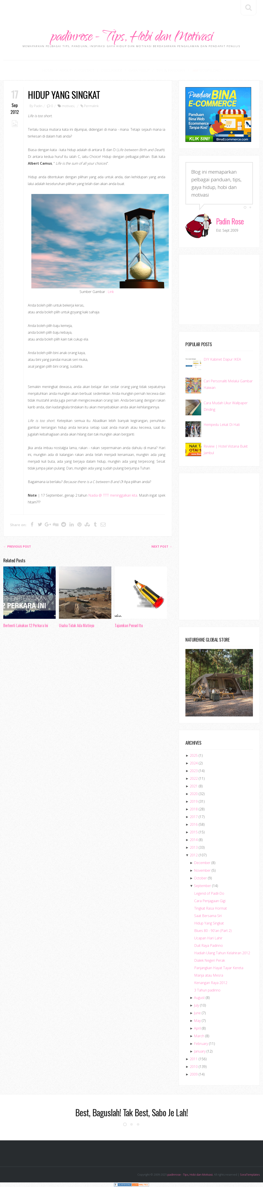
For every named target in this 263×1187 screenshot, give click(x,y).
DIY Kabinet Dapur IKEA (222, 359)
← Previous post (17, 547)
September (202, 886)
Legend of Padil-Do (209, 893)
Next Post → (161, 547)
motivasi (68, 106)
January (200, 1051)
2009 (194, 1074)
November (202, 870)
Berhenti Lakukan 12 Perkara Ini (25, 625)
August (199, 998)
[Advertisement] (131, 10)
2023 (194, 771)
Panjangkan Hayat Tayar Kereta (218, 968)
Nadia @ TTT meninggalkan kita (112, 495)
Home (51, 70)
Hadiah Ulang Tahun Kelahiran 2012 (222, 953)
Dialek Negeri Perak (209, 960)
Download (203, 70)
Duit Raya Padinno (208, 946)
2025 (194, 755)
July (196, 1005)
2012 (194, 855)
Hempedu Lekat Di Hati (222, 424)
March (199, 1036)
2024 (194, 763)
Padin (38, 106)
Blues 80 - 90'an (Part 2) (213, 931)
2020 (194, 794)
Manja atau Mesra (208, 975)
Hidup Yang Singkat (64, 95)
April (197, 1028)
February (201, 1044)
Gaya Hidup (138, 70)
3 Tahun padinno (207, 990)
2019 (194, 801)
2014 (194, 840)
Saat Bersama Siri (208, 916)
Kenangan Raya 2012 (210, 983)
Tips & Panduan (168, 70)
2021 (194, 786)
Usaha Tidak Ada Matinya (76, 625)
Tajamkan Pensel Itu (129, 625)
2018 (194, 809)
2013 (194, 847)
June (197, 1013)
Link (111, 292)
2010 (194, 1067)
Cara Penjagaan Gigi (210, 901)
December (202, 863)
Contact (88, 70)
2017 (194, 817)
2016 (194, 824)
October (200, 878)
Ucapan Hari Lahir (208, 938)
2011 (194, 1059)
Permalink (91, 106)
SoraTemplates (250, 1175)
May (197, 1021)
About (68, 70)
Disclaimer (111, 70)
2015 (194, 832)
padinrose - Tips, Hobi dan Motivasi (131, 37)
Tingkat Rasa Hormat (210, 908)
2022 (194, 778)
